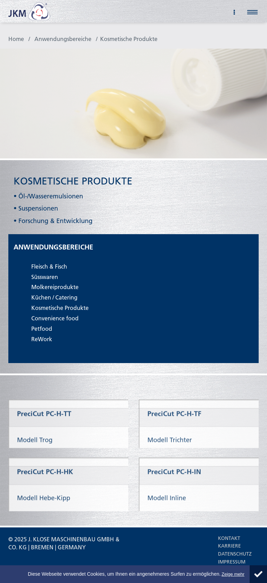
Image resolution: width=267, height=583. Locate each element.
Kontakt (229, 538)
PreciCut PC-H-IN (174, 490)
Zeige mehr (232, 574)
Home (16, 38)
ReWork (41, 339)
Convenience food (55, 318)
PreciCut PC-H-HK (45, 490)
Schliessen (258, 574)
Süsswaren (44, 276)
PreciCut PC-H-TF (174, 430)
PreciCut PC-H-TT (44, 430)
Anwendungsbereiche (62, 38)
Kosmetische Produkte (128, 38)
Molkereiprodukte (55, 286)
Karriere (229, 546)
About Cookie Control (7, 571)
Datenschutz (235, 554)
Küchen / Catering (54, 297)
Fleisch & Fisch (49, 266)
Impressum (231, 562)
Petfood (41, 328)
